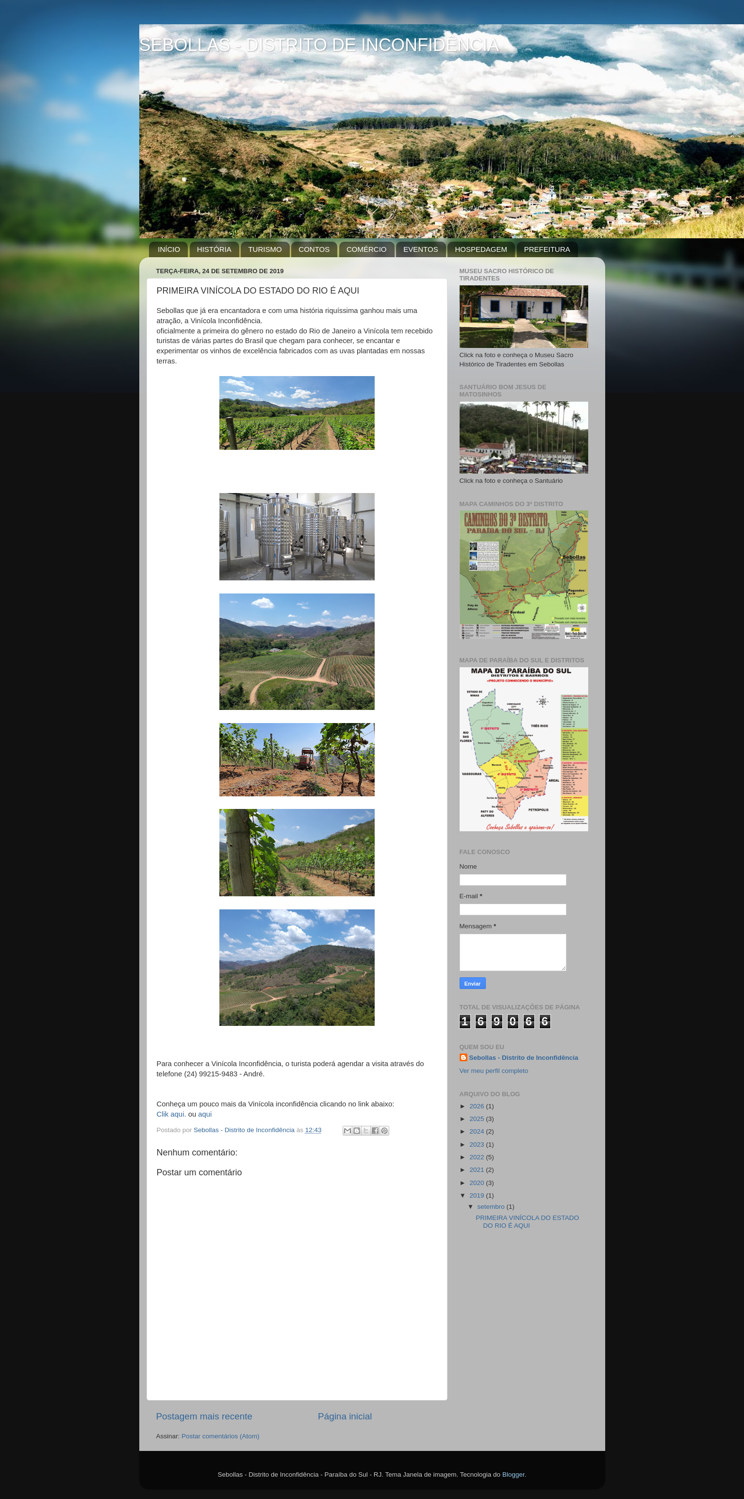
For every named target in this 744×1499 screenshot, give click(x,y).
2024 (477, 1131)
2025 (477, 1118)
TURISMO (264, 249)
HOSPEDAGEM (481, 249)
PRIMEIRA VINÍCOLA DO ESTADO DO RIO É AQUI (527, 1221)
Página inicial (345, 1416)
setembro (492, 1206)
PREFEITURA (547, 249)
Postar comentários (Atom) (221, 1436)
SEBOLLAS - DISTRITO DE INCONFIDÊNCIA (319, 45)
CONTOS (314, 249)
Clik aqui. (171, 1114)
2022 (477, 1157)
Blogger (513, 1474)
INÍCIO (169, 249)
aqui (205, 1114)
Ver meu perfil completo (494, 1070)
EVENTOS (420, 249)
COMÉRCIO (367, 249)
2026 (477, 1106)
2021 (477, 1169)
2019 (477, 1195)
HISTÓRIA (214, 249)
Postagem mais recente (204, 1416)
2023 (477, 1144)
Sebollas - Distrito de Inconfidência (524, 1057)
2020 (477, 1182)
